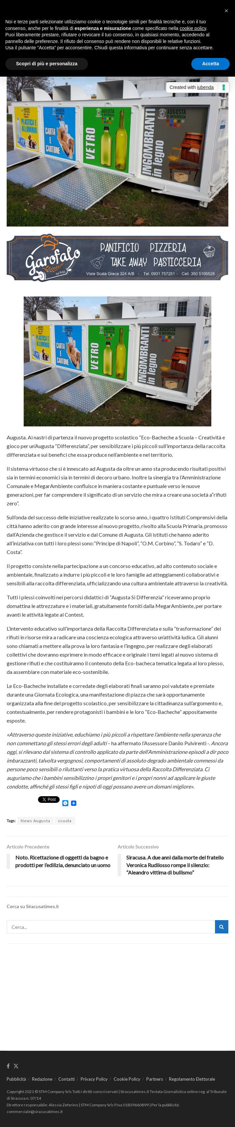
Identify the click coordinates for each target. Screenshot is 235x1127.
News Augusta (35, 820)
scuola (65, 820)
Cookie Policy (127, 1079)
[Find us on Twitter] (16, 1066)
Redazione (42, 1079)
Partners (154, 1079)
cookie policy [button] (193, 28)
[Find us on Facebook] (8, 1066)
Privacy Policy (94, 1079)
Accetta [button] (210, 63)
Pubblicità (16, 1079)
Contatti (66, 1079)
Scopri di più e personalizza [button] (46, 63)
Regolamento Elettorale (192, 1079)
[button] (226, 10)
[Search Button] (221, 926)
